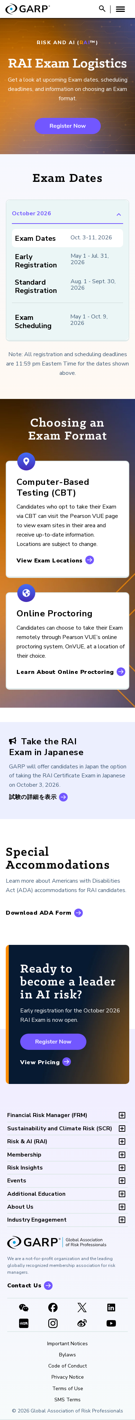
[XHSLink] (23, 1324)
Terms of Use (67, 1389)
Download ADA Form (39, 913)
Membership (24, 1155)
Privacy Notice (67, 1377)
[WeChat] (23, 1308)
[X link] (82, 1308)
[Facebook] (53, 1308)
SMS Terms (67, 1400)
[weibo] (82, 1324)
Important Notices (67, 1344)
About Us (20, 1207)
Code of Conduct (67, 1366)
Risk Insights (25, 1168)
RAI (27, 1141)
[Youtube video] (111, 1324)
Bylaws (67, 1355)
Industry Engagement (37, 1220)
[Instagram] (53, 1324)
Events (16, 1181)
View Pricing (40, 1062)
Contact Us (24, 1286)
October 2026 (67, 214)
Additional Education (36, 1194)
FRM (47, 1115)
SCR (59, 1128)
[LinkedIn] (111, 1308)
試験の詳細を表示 (33, 797)
